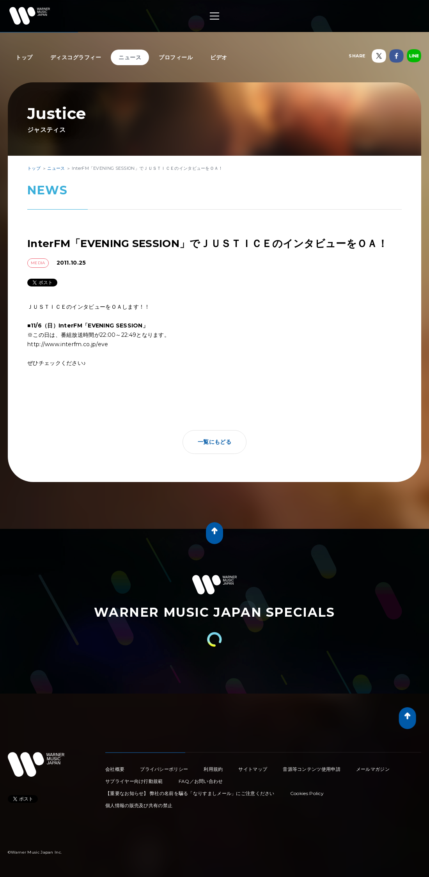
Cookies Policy (307, 793)
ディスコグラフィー (75, 57)
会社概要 (114, 769)
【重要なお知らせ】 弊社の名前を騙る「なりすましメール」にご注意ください (190, 793)
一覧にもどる (214, 441)
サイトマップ (252, 769)
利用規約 (213, 769)
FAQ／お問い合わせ (201, 781)
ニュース (130, 57)
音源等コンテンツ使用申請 (311, 769)
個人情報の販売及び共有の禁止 (138, 805)
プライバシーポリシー (164, 769)
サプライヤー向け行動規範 (134, 781)
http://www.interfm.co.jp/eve (67, 344)
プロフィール (176, 57)
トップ (24, 57)
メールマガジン (373, 769)
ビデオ (218, 57)
